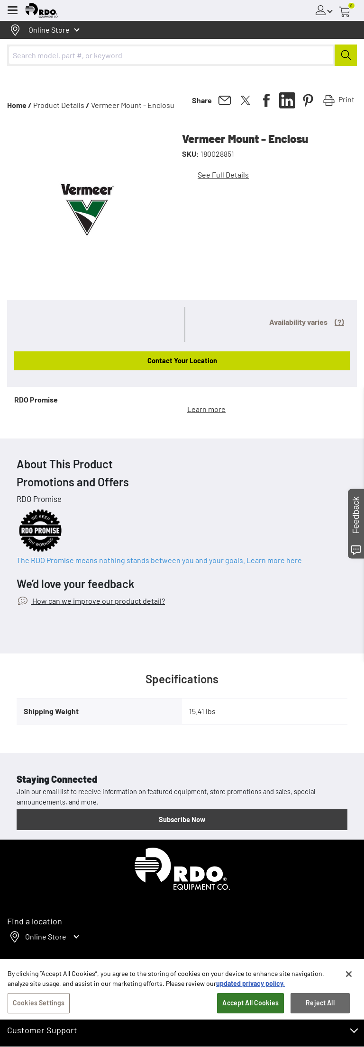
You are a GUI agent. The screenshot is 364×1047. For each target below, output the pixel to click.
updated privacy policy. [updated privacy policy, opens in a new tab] (250, 1003)
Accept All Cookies (250, 1022)
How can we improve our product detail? (98, 600)
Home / (19, 104)
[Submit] (346, 55)
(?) (339, 321)
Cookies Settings (38, 1022)
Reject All (320, 1022)
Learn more (206, 408)
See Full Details (223, 174)
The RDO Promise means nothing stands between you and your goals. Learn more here (159, 559)
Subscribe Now (182, 819)
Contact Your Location (182, 360)
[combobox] (182, 55)
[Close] (348, 993)
